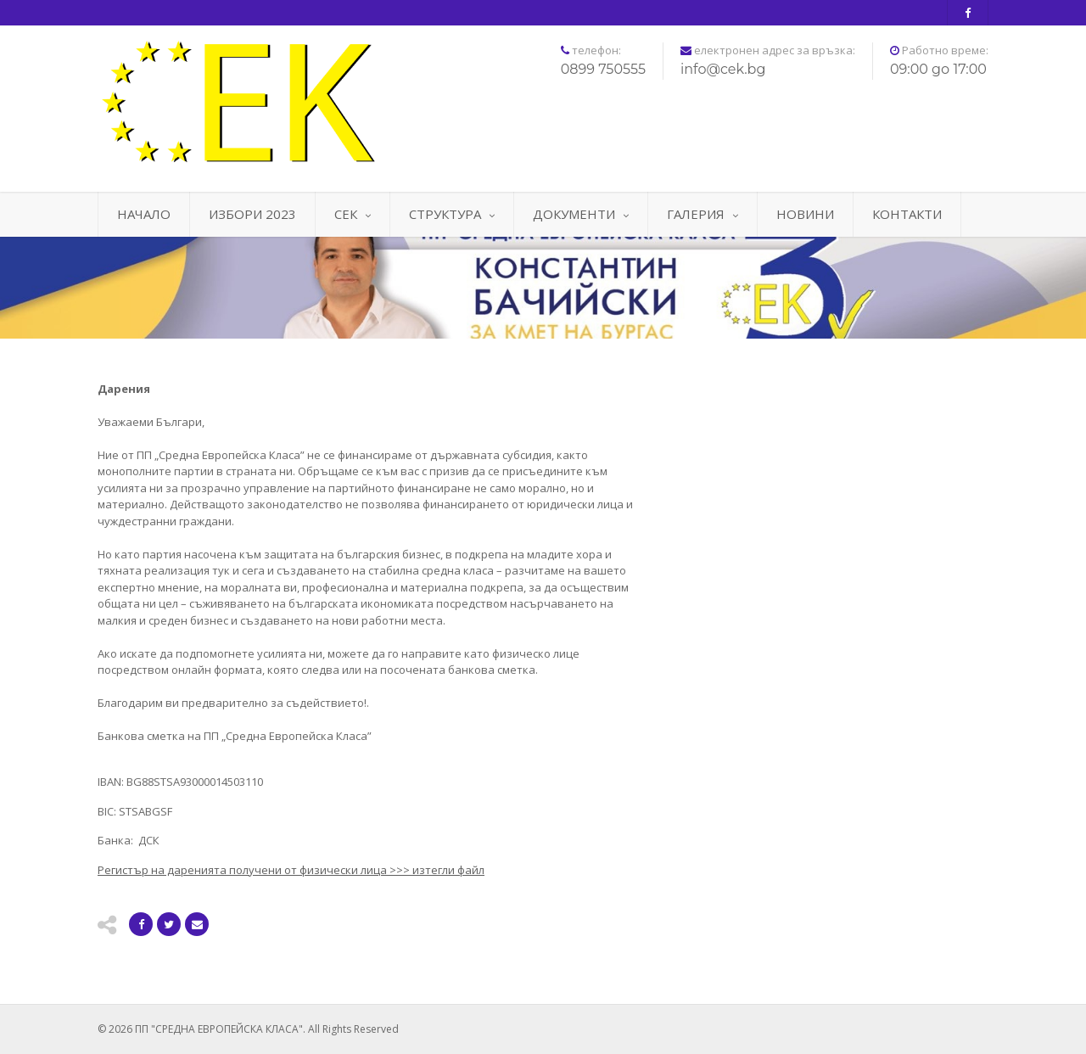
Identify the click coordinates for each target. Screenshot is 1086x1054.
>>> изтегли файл (291, 869)
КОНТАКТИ (907, 213)
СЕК (352, 213)
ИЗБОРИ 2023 (252, 213)
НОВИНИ (805, 213)
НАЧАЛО (144, 213)
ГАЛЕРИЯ (702, 213)
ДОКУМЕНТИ (581, 213)
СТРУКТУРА (452, 213)
